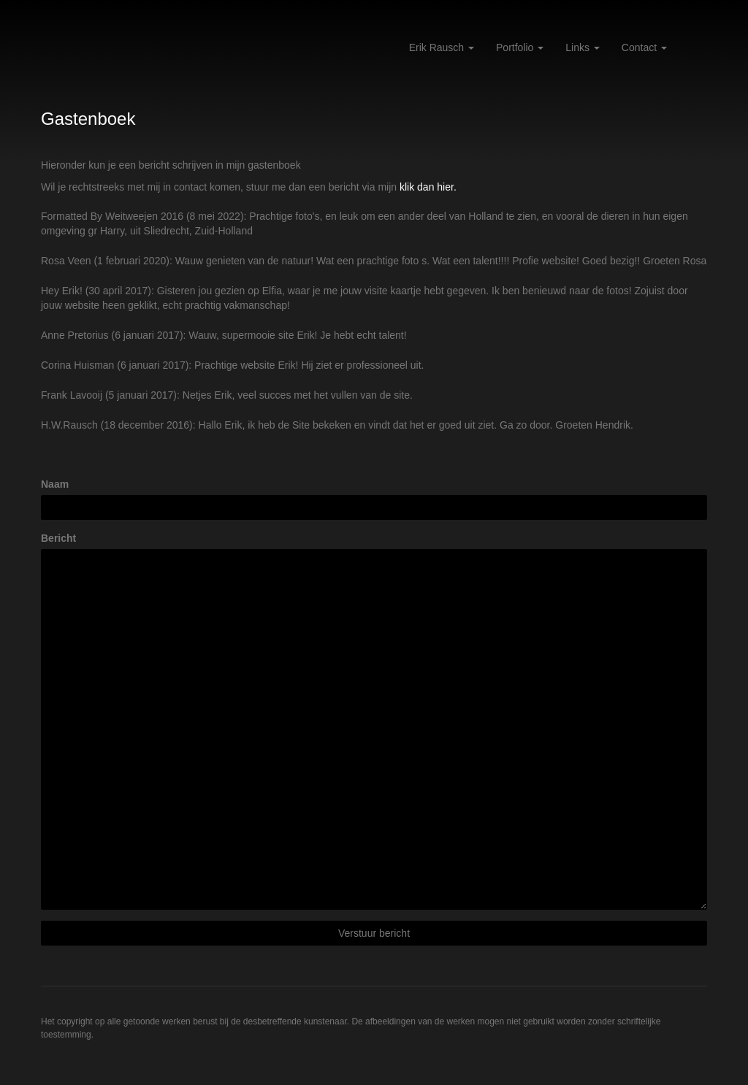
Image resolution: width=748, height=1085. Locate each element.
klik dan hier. (428, 187)
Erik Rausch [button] (441, 47)
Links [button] (582, 47)
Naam (55, 484)
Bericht (58, 538)
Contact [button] (644, 47)
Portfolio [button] (519, 47)
